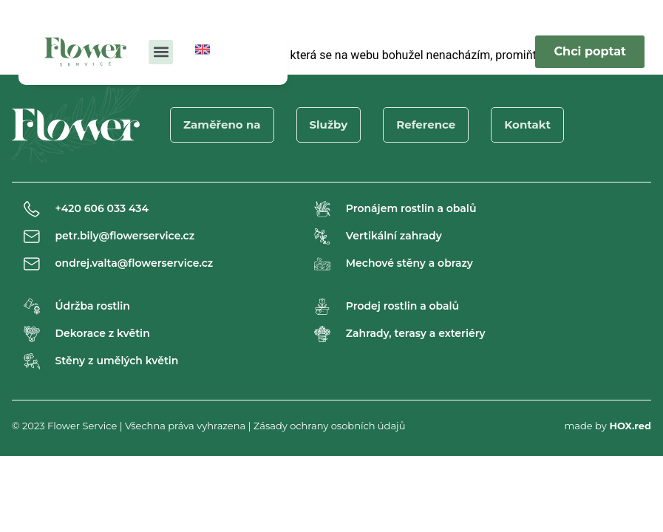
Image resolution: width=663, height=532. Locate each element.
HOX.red (630, 426)
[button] (161, 52)
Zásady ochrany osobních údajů (330, 426)
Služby (329, 124)
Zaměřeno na (222, 124)
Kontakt (527, 124)
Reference (425, 124)
